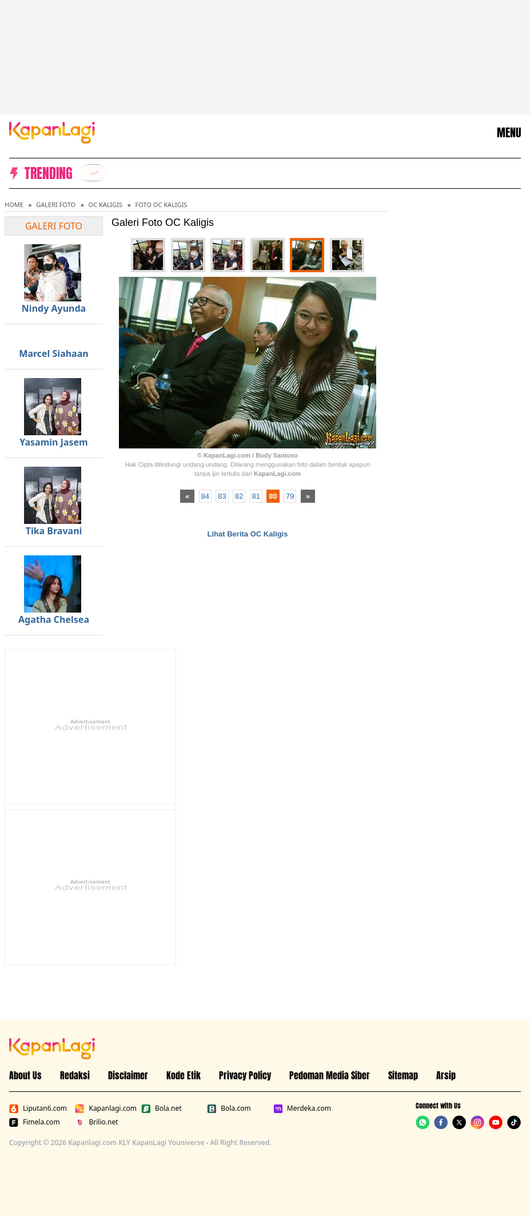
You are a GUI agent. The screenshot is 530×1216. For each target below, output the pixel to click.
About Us (25, 1075)
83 (222, 496)
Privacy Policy (245, 1075)
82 (239, 496)
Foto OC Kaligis (162, 204)
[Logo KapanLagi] (52, 131)
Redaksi (75, 1075)
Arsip (446, 1075)
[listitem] (92, 172)
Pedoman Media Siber (329, 1075)
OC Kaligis (106, 204)
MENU (509, 133)
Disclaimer (128, 1075)
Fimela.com (34, 1122)
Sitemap (403, 1075)
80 (273, 496)
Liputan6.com (38, 1108)
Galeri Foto (55, 204)
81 (256, 496)
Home (14, 204)
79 (290, 496)
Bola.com (228, 1108)
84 (205, 496)
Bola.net (161, 1108)
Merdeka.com (302, 1108)
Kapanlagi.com (105, 1108)
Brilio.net (96, 1122)
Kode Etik (183, 1075)
